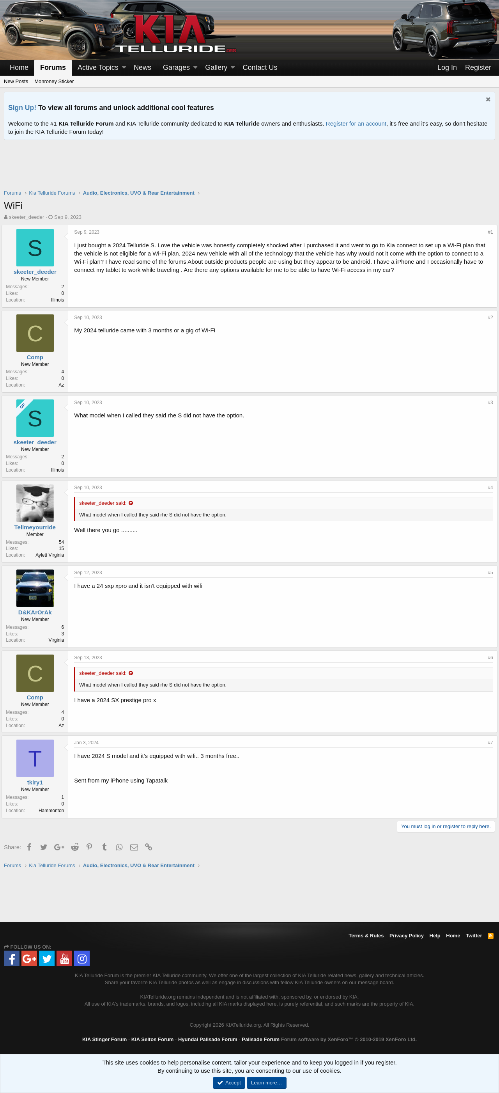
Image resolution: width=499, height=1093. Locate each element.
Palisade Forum (261, 1039)
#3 (488, 402)
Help (435, 936)
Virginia (58, 640)
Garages (176, 67)
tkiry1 (37, 782)
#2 (488, 317)
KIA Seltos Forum (152, 1039)
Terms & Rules (366, 936)
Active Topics (98, 67)
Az (63, 385)
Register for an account (356, 123)
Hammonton (53, 810)
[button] (124, 68)
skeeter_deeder (26, 217)
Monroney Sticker (54, 81)
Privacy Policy (406, 936)
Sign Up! (22, 108)
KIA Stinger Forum (104, 1039)
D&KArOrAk (37, 612)
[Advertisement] (249, 169)
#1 (488, 232)
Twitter (474, 936)
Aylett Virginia (52, 555)
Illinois (59, 300)
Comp (37, 357)
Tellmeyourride (37, 527)
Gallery (216, 67)
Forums (53, 67)
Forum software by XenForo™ (349, 1039)
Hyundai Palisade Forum (207, 1039)
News (142, 67)
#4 (488, 487)
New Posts (16, 81)
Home (19, 67)
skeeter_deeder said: (105, 503)
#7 (488, 742)
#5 (488, 572)
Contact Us (259, 67)
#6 (488, 657)
